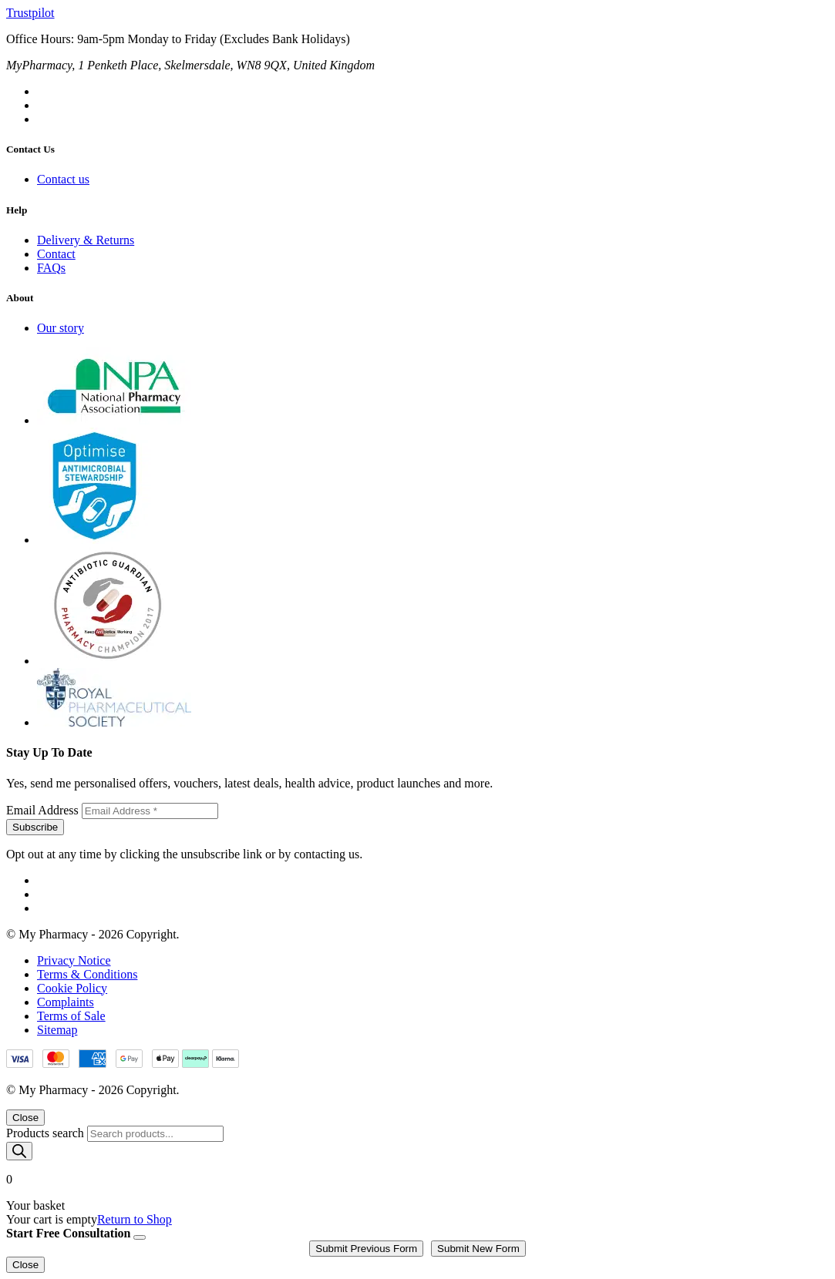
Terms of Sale (71, 1015)
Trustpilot (30, 12)
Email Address (44, 810)
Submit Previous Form (366, 1248)
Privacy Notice (74, 960)
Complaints (65, 1002)
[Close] (139, 1237)
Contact (56, 253)
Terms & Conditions (87, 974)
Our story (60, 327)
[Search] (19, 1151)
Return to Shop (134, 1219)
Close (25, 1117)
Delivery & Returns (85, 240)
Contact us (63, 179)
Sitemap (57, 1029)
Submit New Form (478, 1248)
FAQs (51, 267)
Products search (46, 1133)
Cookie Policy (72, 988)
